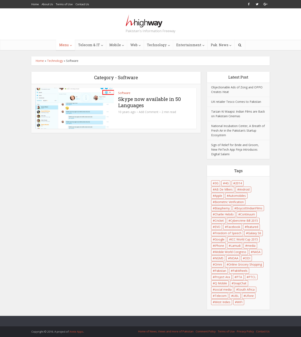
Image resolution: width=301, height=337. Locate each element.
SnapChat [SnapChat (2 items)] (239, 283)
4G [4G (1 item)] (227, 183)
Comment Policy (206, 331)
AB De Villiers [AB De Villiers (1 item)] (224, 189)
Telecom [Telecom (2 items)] (221, 296)
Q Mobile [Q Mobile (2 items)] (221, 283)
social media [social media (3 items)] (223, 289)
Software (124, 93)
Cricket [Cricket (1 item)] (219, 221)
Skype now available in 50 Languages (149, 102)
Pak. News (219, 45)
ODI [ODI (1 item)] (247, 258)
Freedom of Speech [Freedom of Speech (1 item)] (228, 233)
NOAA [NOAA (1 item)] (234, 258)
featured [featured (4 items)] (252, 227)
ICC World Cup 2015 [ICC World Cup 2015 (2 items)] (244, 239)
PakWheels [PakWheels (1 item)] (240, 271)
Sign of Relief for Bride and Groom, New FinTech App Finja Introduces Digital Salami (235, 149)
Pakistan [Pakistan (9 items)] (220, 271)
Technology (157, 45)
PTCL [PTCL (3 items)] (252, 277)
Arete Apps (76, 331)
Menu (64, 45)
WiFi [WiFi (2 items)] (239, 302)
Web (134, 45)
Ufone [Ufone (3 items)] (249, 296)
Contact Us (82, 4)
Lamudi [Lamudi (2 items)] (236, 246)
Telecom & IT (89, 45)
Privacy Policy (245, 331)
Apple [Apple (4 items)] (218, 196)
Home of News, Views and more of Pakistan (166, 331)
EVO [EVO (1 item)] (217, 227)
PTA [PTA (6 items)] (239, 277)
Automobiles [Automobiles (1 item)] (237, 196)
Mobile (115, 45)
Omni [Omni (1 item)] (218, 264)
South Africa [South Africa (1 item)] (246, 289)
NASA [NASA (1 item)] (256, 252)
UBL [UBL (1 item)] (236, 296)
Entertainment (188, 45)
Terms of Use (64, 4)
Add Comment (148, 112)
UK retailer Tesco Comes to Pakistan (236, 102)
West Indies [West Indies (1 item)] (222, 302)
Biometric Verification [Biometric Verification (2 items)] (229, 202)
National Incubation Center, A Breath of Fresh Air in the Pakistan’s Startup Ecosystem (238, 130)
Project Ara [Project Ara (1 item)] (222, 277)
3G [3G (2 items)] (216, 183)
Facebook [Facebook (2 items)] (233, 227)
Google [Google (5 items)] (219, 239)
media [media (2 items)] (251, 246)
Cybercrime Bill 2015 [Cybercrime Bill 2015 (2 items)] (244, 221)
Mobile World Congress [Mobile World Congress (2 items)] (230, 252)
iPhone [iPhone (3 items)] (219, 246)
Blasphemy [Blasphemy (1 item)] (222, 208)
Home (35, 4)
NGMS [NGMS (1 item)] (219, 258)
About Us (47, 4)
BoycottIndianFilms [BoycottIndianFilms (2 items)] (249, 208)
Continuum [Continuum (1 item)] (247, 214)
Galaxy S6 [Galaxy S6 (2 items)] (254, 233)
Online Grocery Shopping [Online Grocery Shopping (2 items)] (245, 264)
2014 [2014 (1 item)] (238, 183)
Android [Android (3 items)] (244, 189)
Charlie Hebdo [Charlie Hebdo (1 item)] (224, 214)
